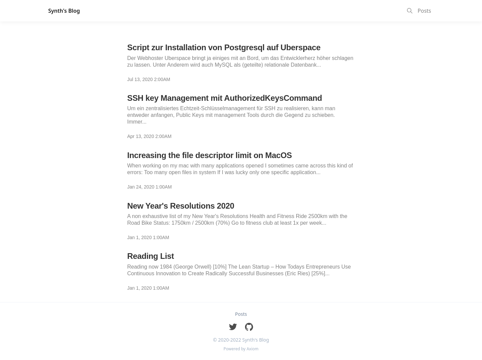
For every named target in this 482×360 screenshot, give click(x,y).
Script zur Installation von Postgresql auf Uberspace (223, 47)
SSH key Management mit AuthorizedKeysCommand (224, 97)
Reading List (150, 256)
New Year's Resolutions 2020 (180, 205)
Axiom (253, 349)
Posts (424, 10)
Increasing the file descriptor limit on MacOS (209, 155)
